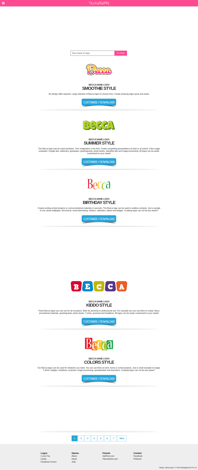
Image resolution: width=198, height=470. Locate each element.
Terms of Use (169, 467)
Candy (43, 459)
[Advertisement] (99, 28)
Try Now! (121, 53)
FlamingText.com (110, 459)
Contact (137, 453)
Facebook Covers (48, 462)
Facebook (137, 456)
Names (75, 453)
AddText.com (108, 456)
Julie (74, 462)
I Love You (45, 456)
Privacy (161, 467)
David (74, 459)
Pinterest (137, 459)
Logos (44, 453)
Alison (74, 456)
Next (122, 438)
